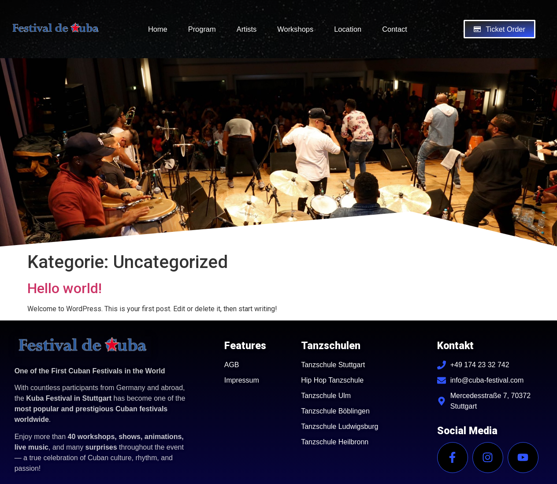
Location (347, 29)
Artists (247, 29)
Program (202, 29)
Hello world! (64, 288)
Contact (394, 29)
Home (157, 29)
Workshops (295, 29)
